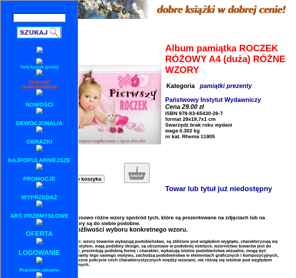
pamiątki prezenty (226, 86)
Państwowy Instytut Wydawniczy (213, 100)
